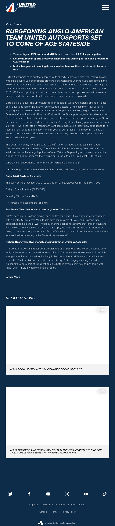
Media (9, 24)
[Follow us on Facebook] (29, 494)
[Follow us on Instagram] (67, 494)
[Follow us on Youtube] (48, 494)
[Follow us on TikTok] (104, 494)
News (19, 24)
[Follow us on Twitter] (10, 494)
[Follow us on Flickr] (86, 494)
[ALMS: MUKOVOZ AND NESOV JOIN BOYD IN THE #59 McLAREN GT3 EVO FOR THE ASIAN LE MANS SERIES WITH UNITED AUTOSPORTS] (57, 423)
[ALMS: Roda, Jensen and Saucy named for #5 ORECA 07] (57, 340)
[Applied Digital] (57, 523)
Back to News (13, 277)
